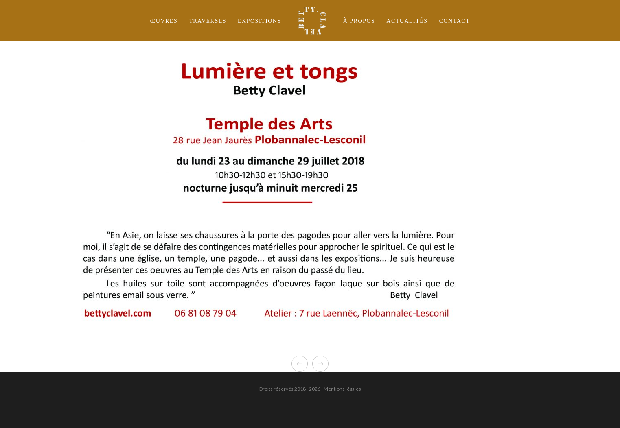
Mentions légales (342, 389)
